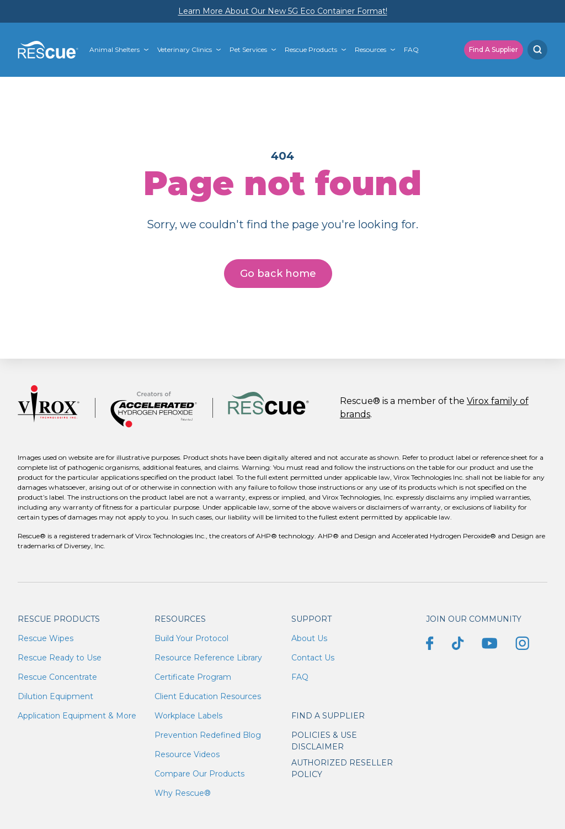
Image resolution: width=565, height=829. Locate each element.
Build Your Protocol (191, 638)
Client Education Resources (207, 696)
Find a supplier (328, 716)
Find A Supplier (493, 49)
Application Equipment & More (77, 716)
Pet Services (248, 49)
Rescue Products (311, 49)
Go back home (278, 273)
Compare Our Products (199, 774)
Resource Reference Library (208, 658)
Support (311, 619)
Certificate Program (192, 677)
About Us (309, 638)
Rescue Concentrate (57, 677)
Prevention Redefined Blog (207, 735)
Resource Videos (187, 754)
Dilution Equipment (55, 696)
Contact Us (312, 658)
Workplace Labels (188, 716)
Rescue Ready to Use (60, 658)
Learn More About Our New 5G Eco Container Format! (282, 11)
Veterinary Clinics (184, 49)
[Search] (537, 50)
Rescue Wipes (45, 638)
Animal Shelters (114, 49)
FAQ (411, 49)
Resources (370, 49)
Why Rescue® (182, 793)
